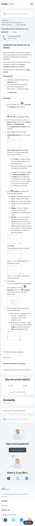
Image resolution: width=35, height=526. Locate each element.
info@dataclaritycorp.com (8, 515)
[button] (32, 3)
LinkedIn (26, 478)
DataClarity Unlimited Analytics (11, 23)
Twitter (17, 478)
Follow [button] (15, 32)
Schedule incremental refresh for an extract (17, 370)
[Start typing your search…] (17, 13)
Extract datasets (21, 25)
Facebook (8, 478)
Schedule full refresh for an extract (14, 364)
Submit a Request (17, 450)
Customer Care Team (14, 36)
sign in (10, 411)
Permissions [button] (12, 93)
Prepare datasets (6, 25)
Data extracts (7, 357)
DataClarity (5, 20)
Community (4, 505)
